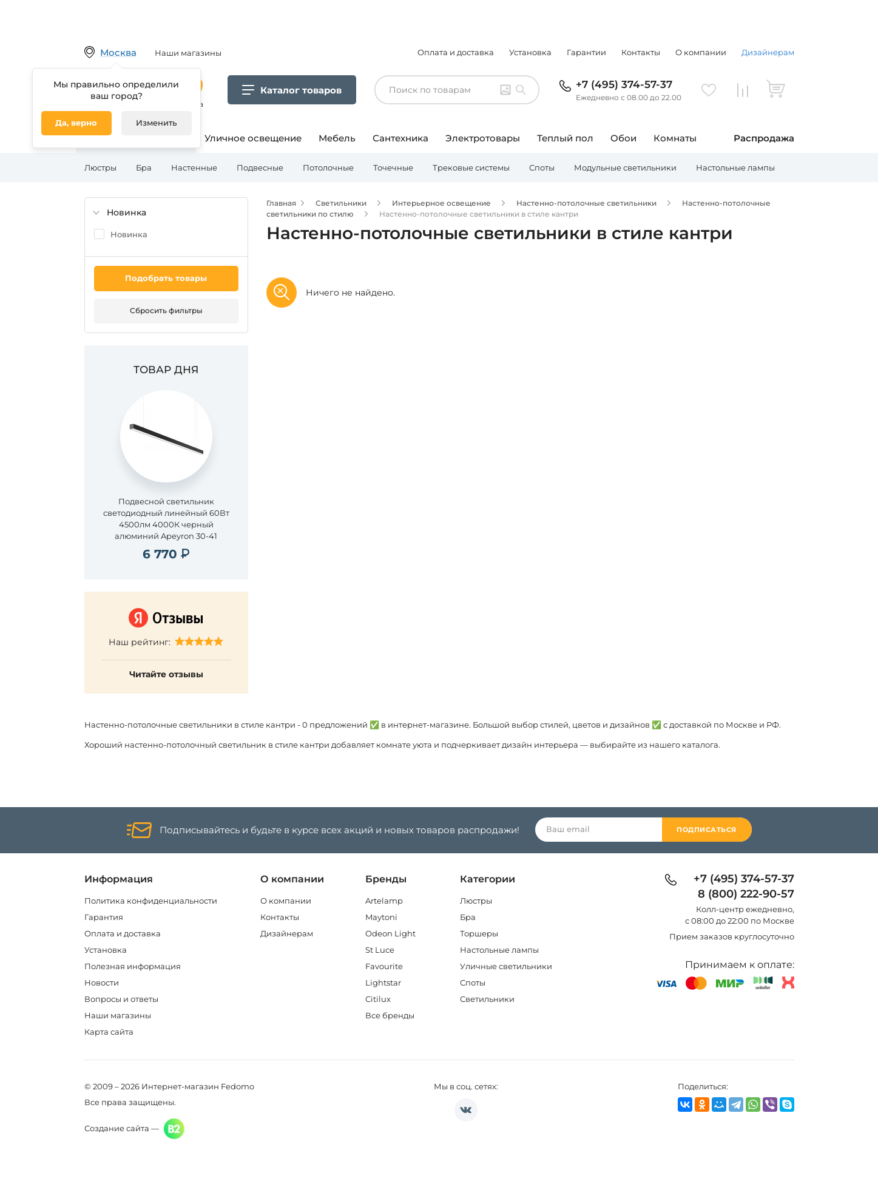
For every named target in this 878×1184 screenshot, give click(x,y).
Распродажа (764, 138)
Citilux (378, 999)
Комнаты (675, 138)
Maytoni (381, 917)
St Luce (379, 950)
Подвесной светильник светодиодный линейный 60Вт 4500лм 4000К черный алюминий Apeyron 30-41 (166, 518)
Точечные (393, 167)
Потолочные (328, 167)
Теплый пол (565, 138)
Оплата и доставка (455, 52)
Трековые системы (471, 167)
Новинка (128, 234)
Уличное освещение (253, 138)
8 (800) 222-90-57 (746, 894)
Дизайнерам (767, 52)
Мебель (337, 138)
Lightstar (383, 982)
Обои (623, 138)
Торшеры (479, 933)
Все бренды (389, 1015)
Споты (542, 167)
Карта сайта (108, 1032)
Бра (144, 167)
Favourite (384, 966)
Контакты (640, 52)
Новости (101, 982)
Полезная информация (132, 966)
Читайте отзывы (166, 674)
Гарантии (586, 52)
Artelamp (384, 900)
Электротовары (482, 138)
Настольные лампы (735, 167)
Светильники (487, 999)
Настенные (194, 167)
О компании (700, 52)
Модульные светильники (625, 167)
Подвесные (260, 167)
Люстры (100, 167)
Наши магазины (117, 1015)
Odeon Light (390, 933)
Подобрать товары (166, 278)
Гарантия (103, 917)
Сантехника (400, 138)
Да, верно (76, 122)
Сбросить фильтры (166, 310)
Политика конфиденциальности (150, 900)
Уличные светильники (506, 966)
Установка (530, 52)
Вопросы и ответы (121, 999)
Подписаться (707, 829)
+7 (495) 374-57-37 (624, 84)
